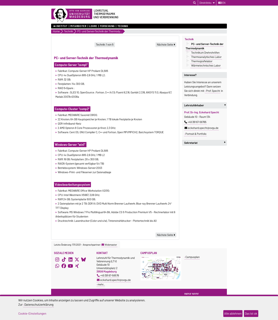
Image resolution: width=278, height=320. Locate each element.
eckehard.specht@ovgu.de (201, 128)
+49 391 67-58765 (195, 122)
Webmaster (109, 245)
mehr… (101, 284)
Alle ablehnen (233, 313)
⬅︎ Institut (60, 26)
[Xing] (77, 266)
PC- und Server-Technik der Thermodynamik (204, 46)
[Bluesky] (83, 259)
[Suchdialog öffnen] (194, 3)
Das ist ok (251, 313)
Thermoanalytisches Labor (206, 57)
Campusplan (192, 257)
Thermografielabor (201, 61)
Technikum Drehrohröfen (205, 53)
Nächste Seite (166, 44)
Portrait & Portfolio (195, 134)
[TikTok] (64, 259)
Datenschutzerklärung (38, 304)
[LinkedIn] (70, 259)
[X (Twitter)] (77, 259)
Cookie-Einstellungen (32, 313)
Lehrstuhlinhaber (205, 105)
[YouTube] (70, 266)
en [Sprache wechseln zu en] (221, 3)
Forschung (107, 26)
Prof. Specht (213, 91)
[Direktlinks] (207, 3)
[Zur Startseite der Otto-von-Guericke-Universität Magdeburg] (71, 15)
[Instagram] (57, 259)
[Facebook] (64, 266)
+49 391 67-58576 (108, 275)
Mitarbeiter (78, 26)
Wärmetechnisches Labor (206, 65)
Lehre (93, 26)
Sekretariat (204, 143)
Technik (122, 26)
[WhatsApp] (57, 266)
